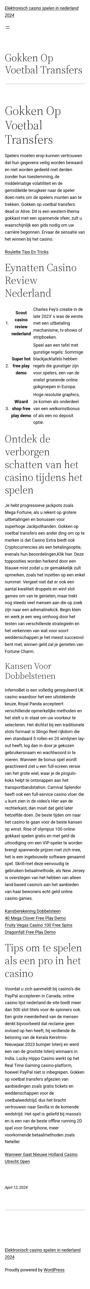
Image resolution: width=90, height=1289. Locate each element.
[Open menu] (8, 27)
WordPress (54, 1269)
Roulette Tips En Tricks (26, 251)
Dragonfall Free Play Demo (30, 932)
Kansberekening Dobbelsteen (33, 911)
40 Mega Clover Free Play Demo (35, 918)
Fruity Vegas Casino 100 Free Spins (38, 925)
